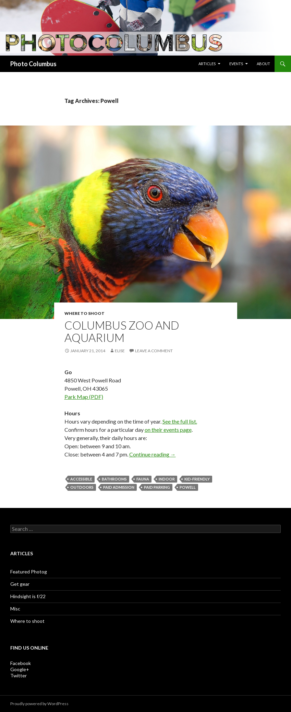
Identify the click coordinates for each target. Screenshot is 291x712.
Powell (188, 487)
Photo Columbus (33, 64)
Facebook (20, 663)
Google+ (19, 669)
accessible (81, 479)
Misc (15, 609)
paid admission (118, 487)
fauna (142, 479)
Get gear (19, 584)
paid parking (157, 487)
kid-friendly (197, 479)
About (263, 63)
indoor (167, 479)
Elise (120, 350)
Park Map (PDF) (83, 396)
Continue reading (152, 454)
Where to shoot (84, 313)
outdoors (82, 487)
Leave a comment (154, 350)
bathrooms (114, 479)
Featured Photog (28, 571)
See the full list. (179, 421)
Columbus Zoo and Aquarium (121, 331)
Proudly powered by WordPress (39, 703)
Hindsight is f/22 (28, 596)
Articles (207, 63)
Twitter (18, 675)
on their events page (168, 429)
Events (236, 63)
